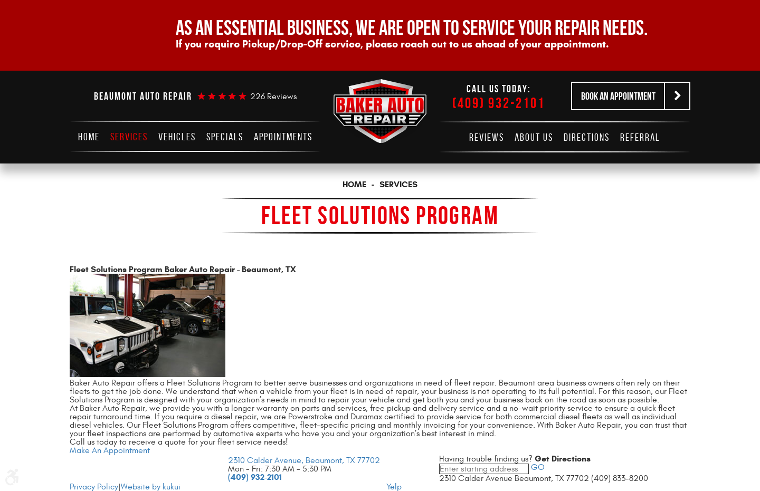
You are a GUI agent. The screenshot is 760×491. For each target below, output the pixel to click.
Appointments (283, 136)
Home (89, 136)
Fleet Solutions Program (380, 215)
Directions (587, 137)
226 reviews (273, 96)
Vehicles (177, 136)
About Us (534, 137)
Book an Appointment (618, 96)
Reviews (486, 137)
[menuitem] (89, 136)
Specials (224, 136)
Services (129, 136)
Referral (640, 137)
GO (537, 467)
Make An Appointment (110, 450)
